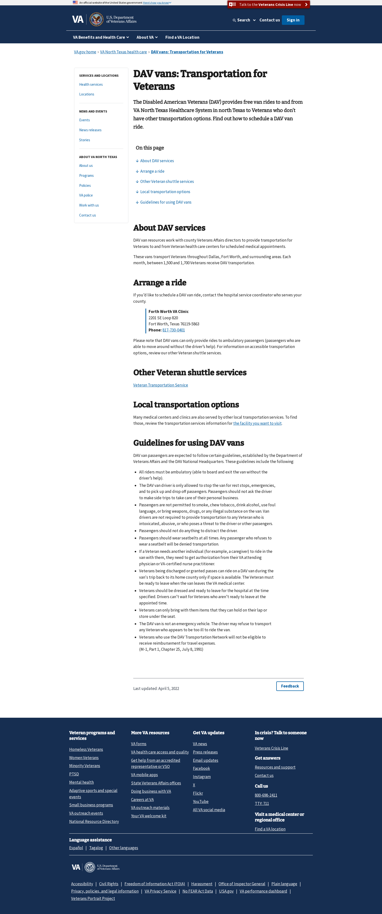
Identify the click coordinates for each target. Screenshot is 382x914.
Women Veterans (84, 757)
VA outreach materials (150, 807)
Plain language (284, 883)
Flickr (198, 793)
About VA (145, 37)
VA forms (138, 743)
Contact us (269, 20)
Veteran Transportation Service (160, 385)
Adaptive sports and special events (93, 793)
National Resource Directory (94, 821)
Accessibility (82, 883)
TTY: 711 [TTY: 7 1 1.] (262, 803)
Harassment (201, 883)
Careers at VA (142, 799)
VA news (200, 743)
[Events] (101, 120)
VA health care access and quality (160, 752)
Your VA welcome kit (148, 816)
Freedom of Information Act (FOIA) (154, 883)
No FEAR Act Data (197, 891)
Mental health (81, 782)
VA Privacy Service (160, 891)
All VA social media (209, 809)
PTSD (74, 774)
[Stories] (101, 140)
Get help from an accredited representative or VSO (155, 763)
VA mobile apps (144, 774)
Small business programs (91, 805)
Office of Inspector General (242, 883)
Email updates (205, 760)
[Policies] (101, 186)
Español (76, 847)
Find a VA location (270, 829)
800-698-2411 (266, 795)
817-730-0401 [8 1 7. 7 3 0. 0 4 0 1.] (173, 330)
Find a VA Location (182, 37)
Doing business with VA (151, 791)
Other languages (123, 847)
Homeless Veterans (86, 749)
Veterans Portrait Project (93, 898)
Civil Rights (108, 883)
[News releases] (101, 130)
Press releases (205, 752)
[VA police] (101, 195)
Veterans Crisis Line (271, 748)
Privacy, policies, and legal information (105, 891)
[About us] (101, 166)
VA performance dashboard (263, 891)
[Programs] (101, 176)
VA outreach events (86, 813)
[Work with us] (101, 205)
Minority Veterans (84, 765)
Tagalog (96, 847)
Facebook (201, 768)
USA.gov (226, 891)
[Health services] (101, 85)
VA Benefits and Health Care (99, 37)
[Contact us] (101, 215)
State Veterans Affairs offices (156, 783)
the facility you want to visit (257, 423)
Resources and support (275, 767)
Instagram (202, 776)
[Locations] (101, 94)
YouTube (201, 801)
